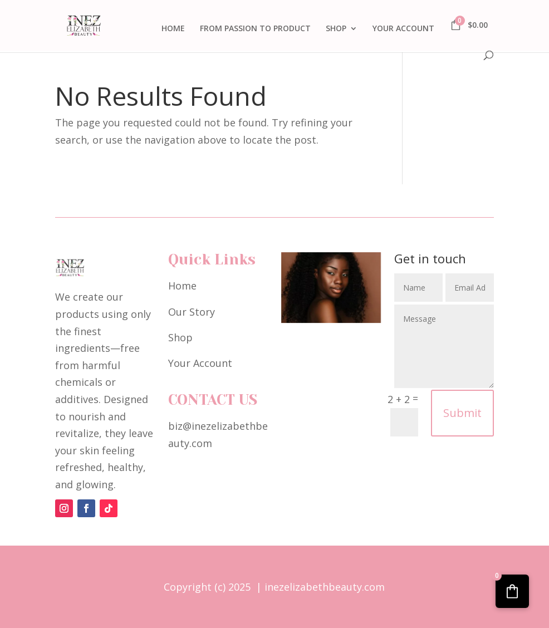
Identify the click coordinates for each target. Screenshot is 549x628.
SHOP (336, 28)
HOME (173, 28)
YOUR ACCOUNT (403, 28)
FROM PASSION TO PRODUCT (255, 28)
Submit (462, 412)
